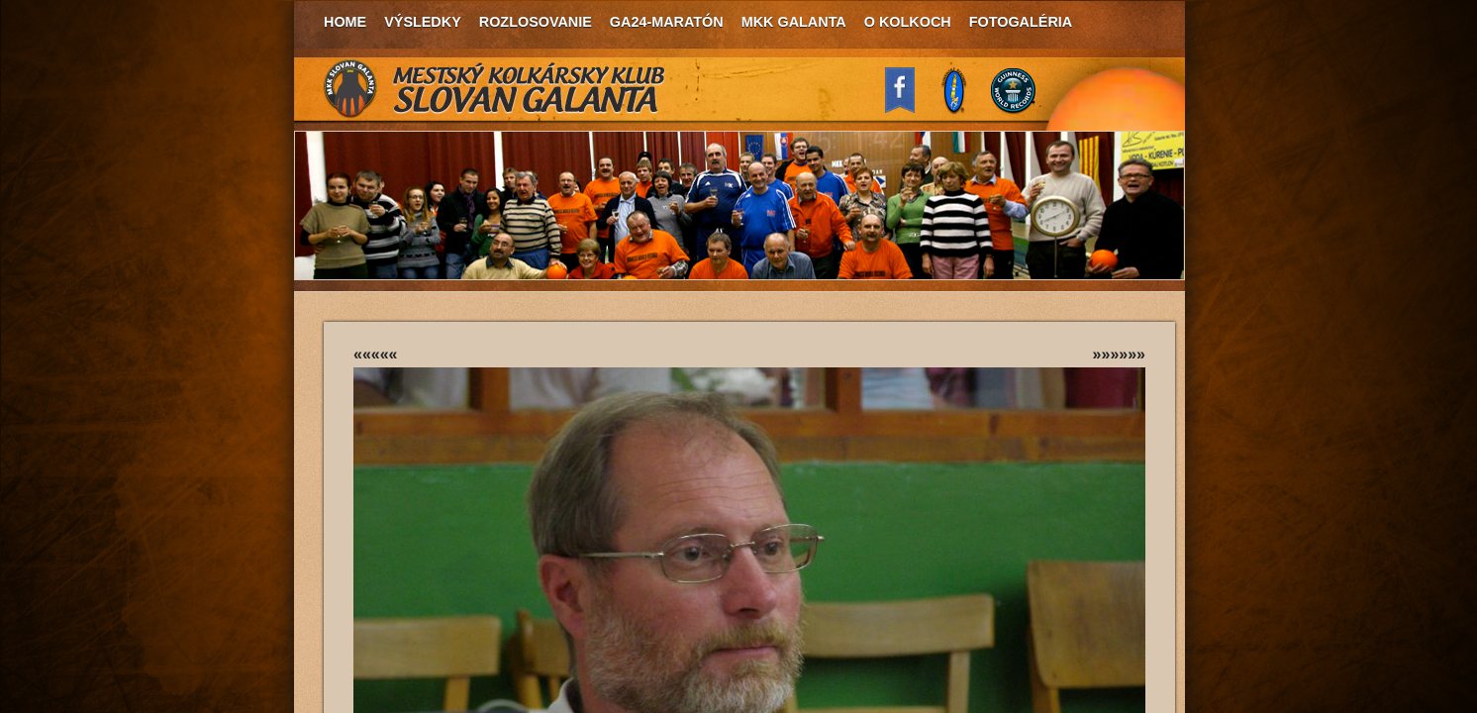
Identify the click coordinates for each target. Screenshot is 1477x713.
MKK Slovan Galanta (495, 89)
